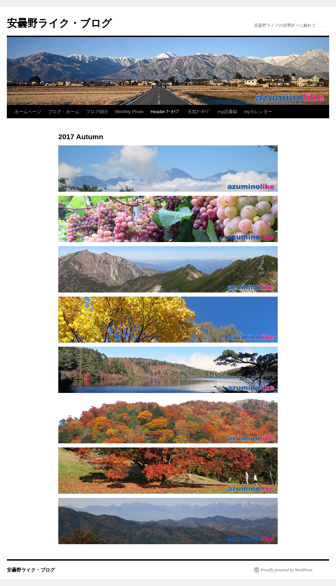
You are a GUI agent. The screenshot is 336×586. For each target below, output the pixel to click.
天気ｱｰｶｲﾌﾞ (199, 111)
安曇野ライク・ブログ (59, 23)
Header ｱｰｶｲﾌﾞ (166, 111)
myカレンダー (258, 111)
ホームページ (27, 111)
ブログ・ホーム (63, 111)
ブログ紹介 (97, 111)
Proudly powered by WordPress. (287, 569)
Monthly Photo (129, 111)
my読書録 (227, 111)
